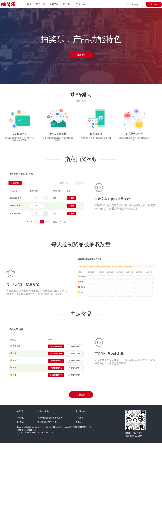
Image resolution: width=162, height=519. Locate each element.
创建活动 (81, 55)
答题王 (78, 422)
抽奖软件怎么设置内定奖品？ (50, 418)
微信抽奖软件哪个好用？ (48, 422)
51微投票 (79, 418)
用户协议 (20, 422)
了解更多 (81, 394)
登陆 (134, 4)
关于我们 (20, 418)
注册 (154, 4)
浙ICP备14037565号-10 (26, 430)
